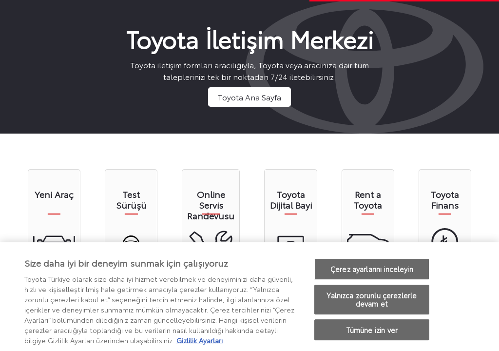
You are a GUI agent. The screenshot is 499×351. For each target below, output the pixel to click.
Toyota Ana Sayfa (249, 96)
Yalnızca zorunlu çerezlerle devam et (371, 302)
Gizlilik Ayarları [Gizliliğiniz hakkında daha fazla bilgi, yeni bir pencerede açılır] (199, 343)
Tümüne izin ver (372, 332)
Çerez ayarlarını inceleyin (371, 271)
